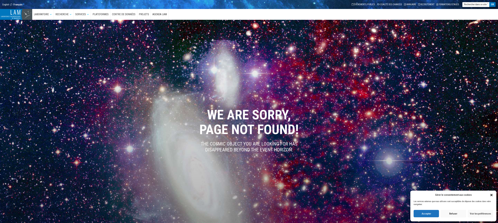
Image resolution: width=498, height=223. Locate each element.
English (5, 4)
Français (17, 4)
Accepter (426, 213)
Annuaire (410, 4)
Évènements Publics (363, 4)
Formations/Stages (447, 4)
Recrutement (426, 4)
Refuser (453, 213)
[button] (491, 195)
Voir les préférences (480, 213)
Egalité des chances (389, 4)
